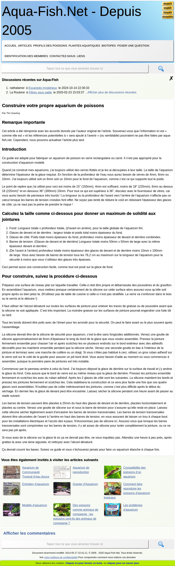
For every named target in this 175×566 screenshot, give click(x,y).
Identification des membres (26, 56)
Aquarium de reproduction (71, 472)
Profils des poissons (50, 45)
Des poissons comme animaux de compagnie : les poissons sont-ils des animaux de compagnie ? (76, 518)
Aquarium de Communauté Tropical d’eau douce (22, 474)
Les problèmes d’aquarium (123, 514)
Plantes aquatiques (84, 45)
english (168, 8)
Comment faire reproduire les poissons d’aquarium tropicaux (123, 495)
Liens (81, 56)
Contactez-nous (62, 56)
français (167, 12)
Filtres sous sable (40, 92)
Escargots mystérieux (42, 87)
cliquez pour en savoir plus (123, 563)
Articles (25, 45)
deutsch (167, 3)
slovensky (167, 17)
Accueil (10, 45)
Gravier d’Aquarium (75, 493)
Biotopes (108, 45)
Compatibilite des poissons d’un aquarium (125, 472)
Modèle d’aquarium (25, 514)
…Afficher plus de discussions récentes (110, 92)
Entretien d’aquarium (20, 493)
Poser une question (133, 45)
